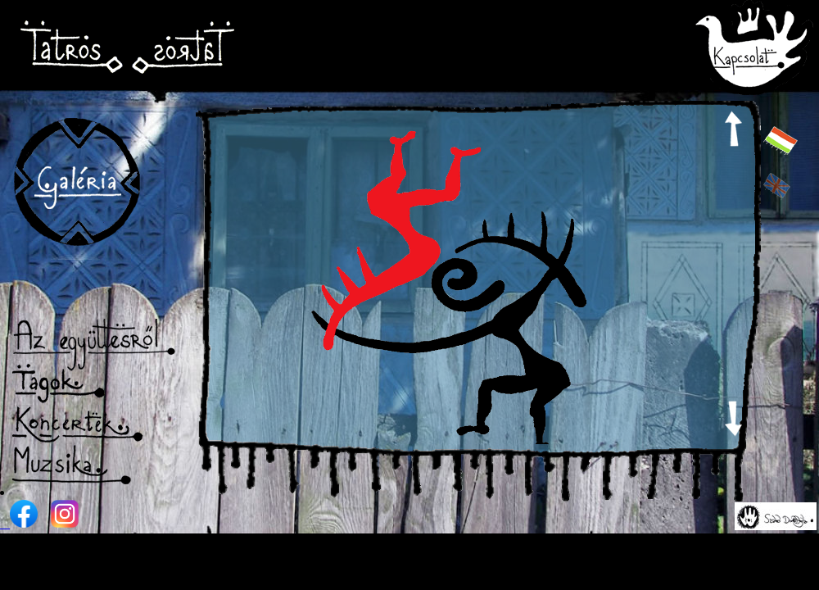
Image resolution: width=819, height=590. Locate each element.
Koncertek (94, 424)
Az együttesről (95, 343)
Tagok (92, 384)
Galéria (76, 184)
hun (780, 140)
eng (780, 186)
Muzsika (95, 464)
